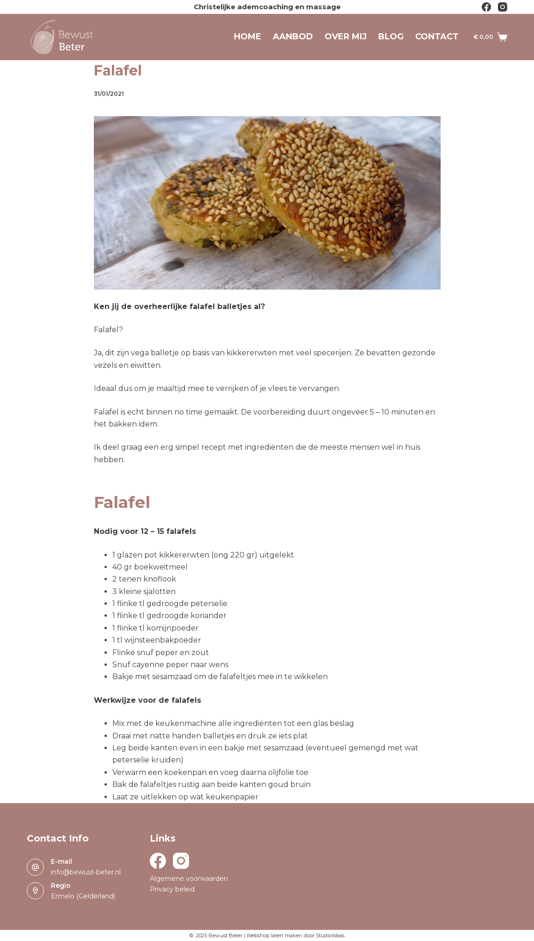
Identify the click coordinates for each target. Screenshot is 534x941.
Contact (437, 36)
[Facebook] (486, 7)
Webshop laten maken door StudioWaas (295, 935)
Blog (391, 36)
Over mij (346, 36)
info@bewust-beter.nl (86, 872)
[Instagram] (502, 7)
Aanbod (293, 36)
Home (247, 36)
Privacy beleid (172, 889)
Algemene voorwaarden (189, 878)
